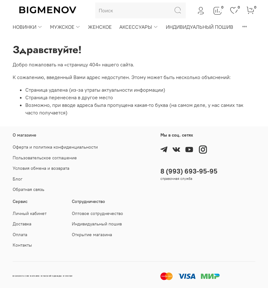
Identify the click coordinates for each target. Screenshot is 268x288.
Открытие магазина (92, 234)
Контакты (22, 245)
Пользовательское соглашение (45, 158)
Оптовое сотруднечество (97, 213)
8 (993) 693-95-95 (188, 171)
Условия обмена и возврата (41, 168)
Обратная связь (28, 189)
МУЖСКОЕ (65, 27)
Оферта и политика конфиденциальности (55, 147)
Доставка (22, 224)
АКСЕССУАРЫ (138, 27)
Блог (17, 179)
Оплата (20, 234)
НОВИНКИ (27, 27)
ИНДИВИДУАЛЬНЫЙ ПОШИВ (199, 27)
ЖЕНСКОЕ (100, 27)
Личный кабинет (30, 213)
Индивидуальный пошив (97, 224)
